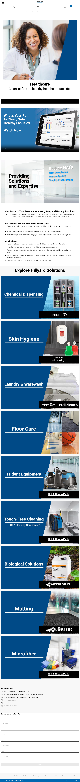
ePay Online (48, 776)
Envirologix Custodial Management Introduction (21, 697)
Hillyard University (10, 706)
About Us (7, 776)
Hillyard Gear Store (60, 776)
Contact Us (72, 776)
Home (3, 11)
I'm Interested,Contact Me (10, 714)
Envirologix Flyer (10, 700)
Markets (9, 11)
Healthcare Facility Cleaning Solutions (17, 691)
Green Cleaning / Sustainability (14, 703)
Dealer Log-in (36, 776)
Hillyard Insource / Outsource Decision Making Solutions (23, 694)
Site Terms (25, 776)
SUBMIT (40, 764)
